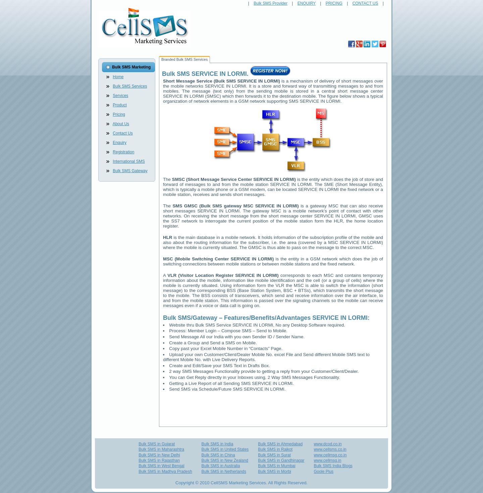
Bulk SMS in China (218, 455)
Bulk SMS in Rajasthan (159, 460)
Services (120, 95)
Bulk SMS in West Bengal (161, 465)
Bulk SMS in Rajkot (275, 449)
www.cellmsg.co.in (330, 455)
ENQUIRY (307, 3)
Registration (123, 152)
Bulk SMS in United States (225, 449)
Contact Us (122, 133)
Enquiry (119, 142)
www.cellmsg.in (327, 460)
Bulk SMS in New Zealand (225, 460)
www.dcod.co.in (327, 444)
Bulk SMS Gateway (130, 170)
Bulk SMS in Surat (274, 455)
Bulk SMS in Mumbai (276, 465)
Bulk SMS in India (217, 444)
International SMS (129, 161)
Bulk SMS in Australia (221, 465)
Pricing (119, 114)
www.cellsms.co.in (330, 449)
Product (119, 105)
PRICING (334, 3)
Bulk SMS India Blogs (333, 465)
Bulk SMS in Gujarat (157, 444)
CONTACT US (365, 3)
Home (118, 77)
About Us (121, 123)
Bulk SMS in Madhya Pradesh (165, 471)
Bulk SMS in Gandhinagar (281, 460)
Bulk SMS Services (130, 86)
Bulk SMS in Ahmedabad (280, 444)
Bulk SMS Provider (270, 3)
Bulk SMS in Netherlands (224, 471)
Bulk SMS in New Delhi (159, 455)
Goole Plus (323, 471)
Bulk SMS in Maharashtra (161, 449)
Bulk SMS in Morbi (274, 471)
